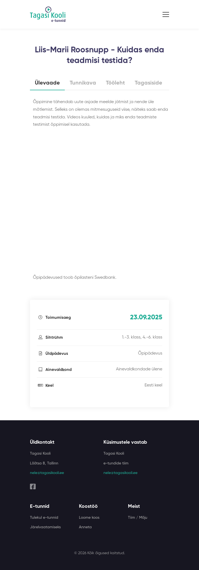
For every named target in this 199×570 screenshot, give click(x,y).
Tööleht (115, 83)
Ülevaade (47, 83)
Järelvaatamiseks (45, 527)
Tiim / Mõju (137, 518)
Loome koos (89, 518)
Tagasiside (148, 83)
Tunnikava (83, 83)
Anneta (85, 527)
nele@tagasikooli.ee (47, 473)
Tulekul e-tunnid (44, 518)
